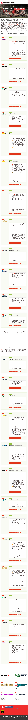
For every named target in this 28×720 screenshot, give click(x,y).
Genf (1, 349)
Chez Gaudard (20, 39)
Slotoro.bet (14, 41)
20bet (22, 24)
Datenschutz (13, 718)
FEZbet (13, 164)
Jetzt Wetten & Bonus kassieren (15, 58)
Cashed (14, 223)
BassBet (13, 273)
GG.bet (18, 24)
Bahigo (9, 24)
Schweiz (8, 25)
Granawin (13, 91)
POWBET (14, 136)
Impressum (17, 718)
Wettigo (12, 24)
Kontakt (10, 718)
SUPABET (14, 194)
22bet (6, 24)
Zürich (17, 348)
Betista (14, 68)
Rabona (15, 24)
